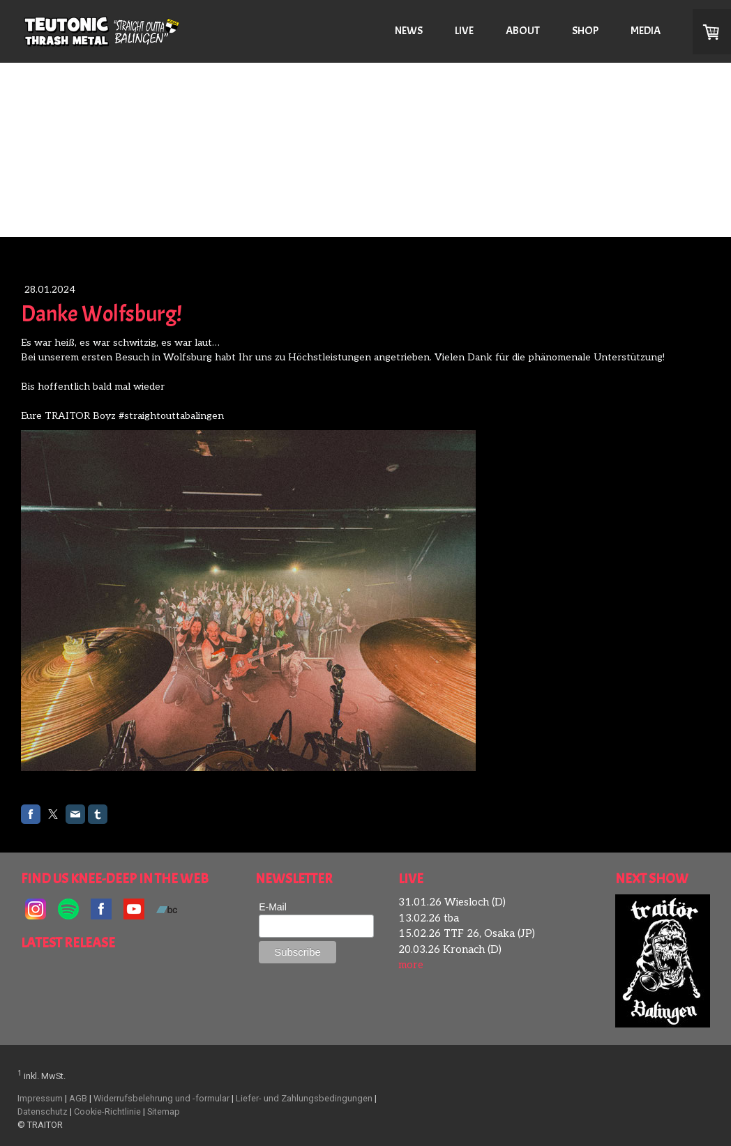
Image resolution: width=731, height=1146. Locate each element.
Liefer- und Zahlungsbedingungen (304, 1098)
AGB (78, 1098)
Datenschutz (42, 1111)
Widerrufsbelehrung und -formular (161, 1098)
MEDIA (646, 31)
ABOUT (523, 31)
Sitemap (163, 1111)
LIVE (464, 31)
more (410, 964)
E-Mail (273, 906)
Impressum (40, 1098)
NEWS (409, 31)
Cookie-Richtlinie (107, 1111)
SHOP (585, 31)
